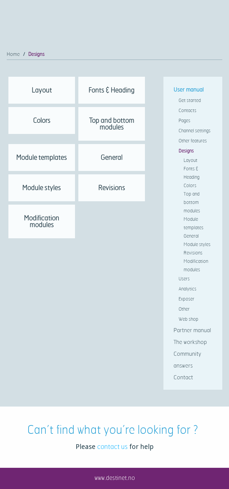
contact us (112, 446)
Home (13, 54)
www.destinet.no (114, 477)
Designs (36, 54)
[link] (42, 92)
